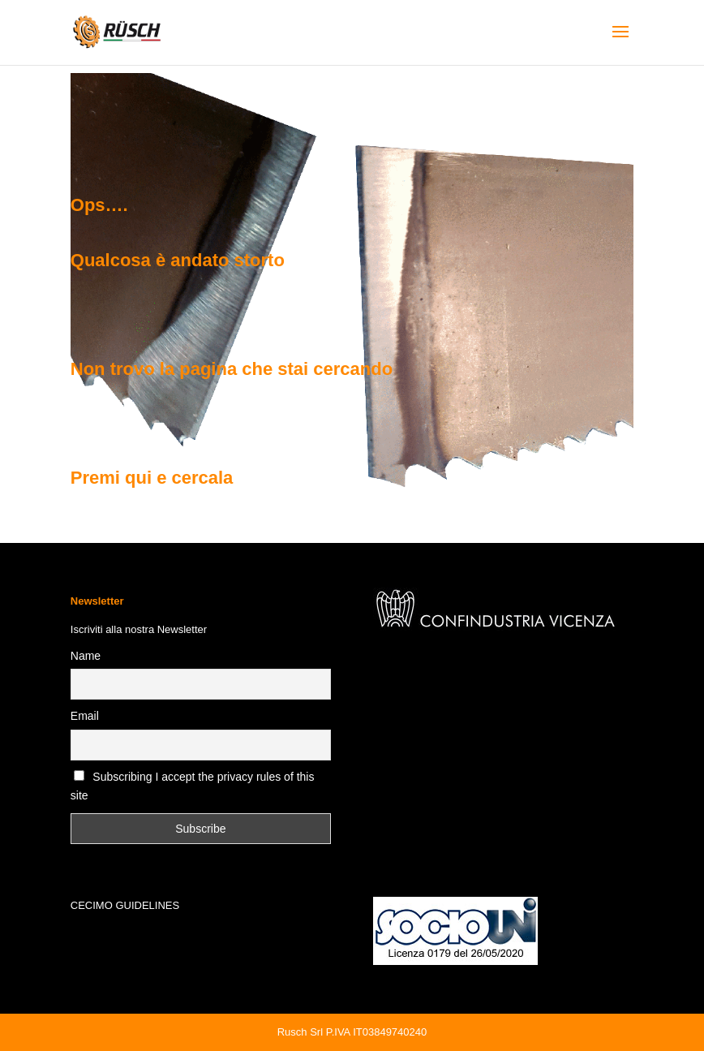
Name (86, 655)
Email (85, 715)
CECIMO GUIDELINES (125, 905)
